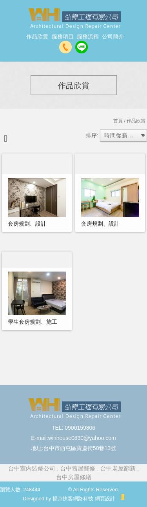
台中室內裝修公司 (31, 468)
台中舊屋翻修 (77, 468)
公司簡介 (113, 36)
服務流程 (88, 36)
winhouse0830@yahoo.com (82, 438)
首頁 (118, 121)
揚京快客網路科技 (73, 499)
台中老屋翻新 (118, 468)
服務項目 (63, 36)
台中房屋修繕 (73, 477)
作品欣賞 (37, 36)
